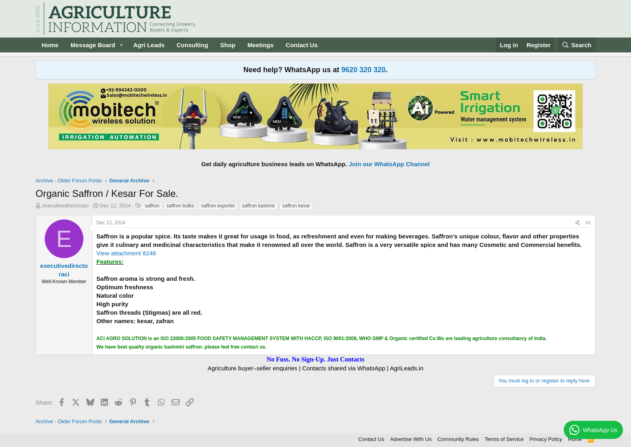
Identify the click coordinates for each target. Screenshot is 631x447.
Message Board (93, 45)
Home (50, 45)
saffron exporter (218, 206)
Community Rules (458, 439)
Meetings (260, 45)
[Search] (577, 45)
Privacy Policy (545, 439)
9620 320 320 (363, 70)
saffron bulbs (180, 206)
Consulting (192, 45)
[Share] (577, 223)
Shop (228, 45)
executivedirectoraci (65, 206)
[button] (121, 45)
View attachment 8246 (126, 253)
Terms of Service (504, 439)
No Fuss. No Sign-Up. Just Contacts (315, 359)
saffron (152, 206)
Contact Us (302, 45)
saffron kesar (296, 206)
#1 (588, 223)
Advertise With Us (411, 439)
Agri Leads (149, 45)
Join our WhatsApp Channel (389, 164)
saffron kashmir (258, 206)
